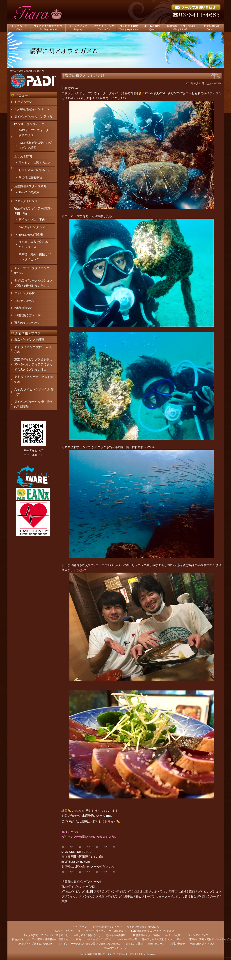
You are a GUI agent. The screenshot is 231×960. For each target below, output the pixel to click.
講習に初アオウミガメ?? (85, 75)
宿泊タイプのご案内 (32, 219)
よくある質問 (23, 156)
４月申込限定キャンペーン (31, 109)
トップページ (23, 101)
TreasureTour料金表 (31, 234)
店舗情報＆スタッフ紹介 (30, 186)
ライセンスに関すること (35, 162)
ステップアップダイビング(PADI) (34, 943)
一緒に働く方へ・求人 (28, 315)
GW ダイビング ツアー (33, 227)
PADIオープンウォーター (30, 124)
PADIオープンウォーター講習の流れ (106, 931)
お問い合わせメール (86, 866)
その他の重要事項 (30, 177)
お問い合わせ (23, 308)
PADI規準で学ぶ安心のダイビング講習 (152, 931)
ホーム (13, 71)
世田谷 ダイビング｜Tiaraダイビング (117, 954)
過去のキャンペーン (27, 322)
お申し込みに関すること (35, 170)
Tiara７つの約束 (29, 192)
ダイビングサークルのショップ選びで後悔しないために (89, 943)
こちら (67, 821)
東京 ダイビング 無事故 (29, 339)
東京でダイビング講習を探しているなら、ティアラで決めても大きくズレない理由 (33, 364)
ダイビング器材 (24, 293)
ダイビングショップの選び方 (33, 116)
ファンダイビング (26, 201)
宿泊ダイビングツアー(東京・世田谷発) (34, 939)
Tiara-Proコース (24, 300)
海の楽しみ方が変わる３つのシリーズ (163, 939)
